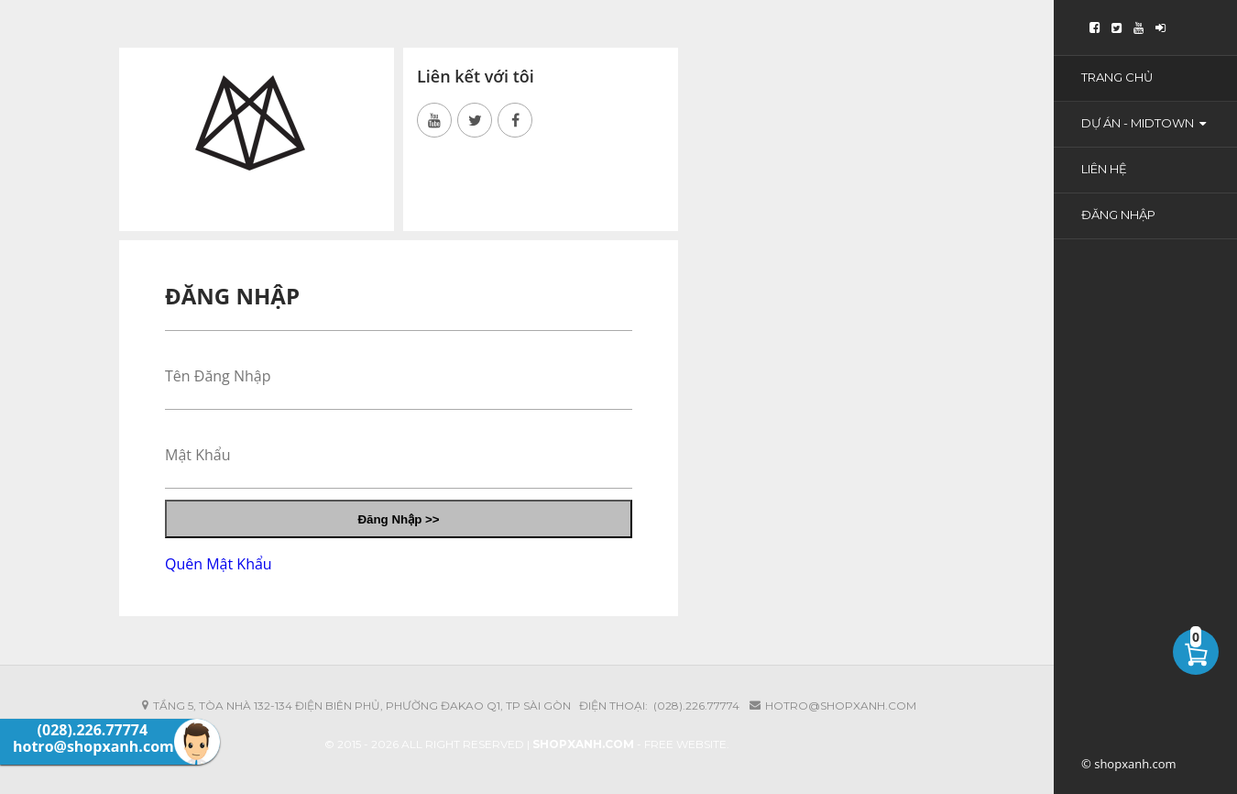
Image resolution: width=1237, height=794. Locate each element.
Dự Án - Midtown (1143, 123)
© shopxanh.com (1129, 763)
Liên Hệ (1104, 168)
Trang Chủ (1117, 77)
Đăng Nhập (1118, 214)
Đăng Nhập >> (398, 519)
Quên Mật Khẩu (218, 564)
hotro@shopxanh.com (840, 705)
